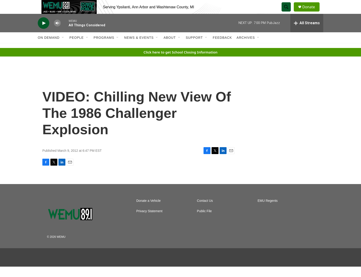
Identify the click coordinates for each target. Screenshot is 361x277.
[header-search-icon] (288, 12)
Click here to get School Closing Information (180, 62)
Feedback (222, 48)
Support (194, 48)
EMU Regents (268, 211)
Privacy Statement (149, 221)
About (169, 48)
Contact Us (205, 211)
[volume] (57, 33)
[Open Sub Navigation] (63, 48)
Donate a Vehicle (148, 211)
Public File (204, 221)
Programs (104, 48)
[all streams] (306, 33)
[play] (43, 33)
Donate (311, 12)
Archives (246, 48)
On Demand (49, 48)
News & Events (139, 48)
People (77, 48)
